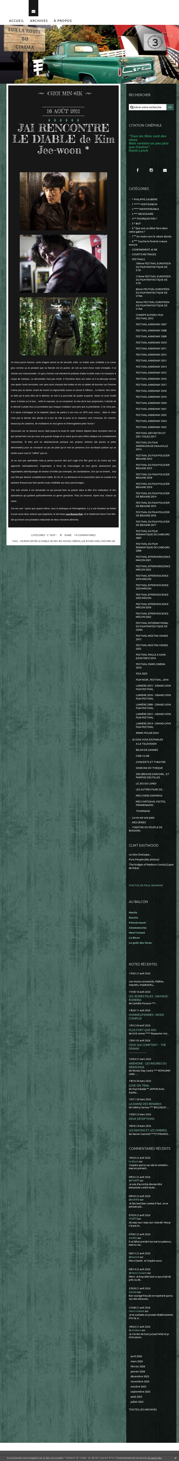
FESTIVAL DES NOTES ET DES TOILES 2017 (151, 435)
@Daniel (134, 1256)
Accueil (16, 20)
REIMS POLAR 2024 (147, 732)
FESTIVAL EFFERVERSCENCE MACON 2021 (153, 558)
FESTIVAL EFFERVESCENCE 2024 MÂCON (152, 587)
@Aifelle (134, 1199)
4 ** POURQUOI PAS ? (144, 218)
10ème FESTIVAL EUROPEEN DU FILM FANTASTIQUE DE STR (153, 267)
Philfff (133, 1218)
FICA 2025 (141, 673)
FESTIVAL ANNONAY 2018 (151, 390)
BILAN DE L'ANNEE (147, 749)
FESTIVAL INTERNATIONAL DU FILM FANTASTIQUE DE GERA (152, 626)
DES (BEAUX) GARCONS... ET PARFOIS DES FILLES (152, 776)
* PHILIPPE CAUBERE (144, 199)
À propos (63, 20)
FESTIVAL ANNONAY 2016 (151, 378)
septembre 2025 (140, 1391)
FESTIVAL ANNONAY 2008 (151, 330)
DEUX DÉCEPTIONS (141, 1118)
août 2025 (136, 1396)
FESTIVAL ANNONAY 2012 (151, 354)
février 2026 (138, 1366)
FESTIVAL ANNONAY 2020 (151, 402)
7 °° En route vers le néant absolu (151, 236)
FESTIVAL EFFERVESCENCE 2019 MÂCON (152, 577)
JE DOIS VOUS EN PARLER (147, 739)
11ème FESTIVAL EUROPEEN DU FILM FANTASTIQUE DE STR (153, 280)
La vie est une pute (143, 817)
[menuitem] (16, 20)
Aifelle (133, 1237)
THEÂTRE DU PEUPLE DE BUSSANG (145, 829)
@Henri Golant (138, 1272)
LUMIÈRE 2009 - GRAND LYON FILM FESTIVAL (153, 706)
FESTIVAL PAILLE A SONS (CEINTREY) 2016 (151, 656)
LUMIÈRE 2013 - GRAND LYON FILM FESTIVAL (153, 715)
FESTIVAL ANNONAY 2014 (151, 366)
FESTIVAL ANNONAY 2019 (151, 396)
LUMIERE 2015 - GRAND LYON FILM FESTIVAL (153, 687)
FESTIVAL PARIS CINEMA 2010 (150, 666)
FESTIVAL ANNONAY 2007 (151, 324)
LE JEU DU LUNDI (146, 783)
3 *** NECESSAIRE (142, 213)
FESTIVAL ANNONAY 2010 (151, 342)
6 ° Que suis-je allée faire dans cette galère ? (148, 230)
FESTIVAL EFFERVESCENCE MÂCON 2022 (152, 615)
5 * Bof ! (51, 535)
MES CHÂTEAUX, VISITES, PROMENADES (151, 803)
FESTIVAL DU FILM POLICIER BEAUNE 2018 (153, 476)
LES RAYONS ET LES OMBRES (148, 1130)
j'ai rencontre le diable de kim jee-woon (45, 541)
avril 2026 (136, 1356)
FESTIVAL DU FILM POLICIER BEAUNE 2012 (153, 457)
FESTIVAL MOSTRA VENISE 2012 (152, 637)
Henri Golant (137, 932)
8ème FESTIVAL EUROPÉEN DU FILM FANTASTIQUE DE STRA (152, 292)
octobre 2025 (138, 1386)
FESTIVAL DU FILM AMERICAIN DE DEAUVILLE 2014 (152, 446)
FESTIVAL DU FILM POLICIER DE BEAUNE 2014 (153, 495)
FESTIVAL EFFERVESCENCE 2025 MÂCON (152, 596)
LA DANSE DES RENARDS (145, 1103)
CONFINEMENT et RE (144, 249)
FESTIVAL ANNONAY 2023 (151, 414)
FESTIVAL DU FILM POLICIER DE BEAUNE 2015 (153, 504)
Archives (39, 20)
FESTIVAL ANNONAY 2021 (151, 408)
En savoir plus (155, 1458)
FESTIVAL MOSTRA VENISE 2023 (152, 647)
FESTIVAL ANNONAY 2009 (151, 336)
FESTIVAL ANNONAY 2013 (151, 360)
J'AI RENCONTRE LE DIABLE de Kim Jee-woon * (63, 138)
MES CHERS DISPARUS (149, 795)
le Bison (133, 1161)
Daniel (133, 1291)
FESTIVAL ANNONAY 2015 (151, 372)
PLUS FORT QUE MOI (142, 1030)
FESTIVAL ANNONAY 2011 (151, 348)
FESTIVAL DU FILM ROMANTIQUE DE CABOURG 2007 (153, 534)
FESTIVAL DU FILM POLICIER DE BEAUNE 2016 (153, 514)
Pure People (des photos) (144, 859)
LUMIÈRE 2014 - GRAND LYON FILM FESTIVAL (153, 725)
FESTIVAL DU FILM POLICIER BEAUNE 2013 (153, 466)
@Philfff (134, 1180)
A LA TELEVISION (146, 743)
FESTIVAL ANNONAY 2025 (151, 427)
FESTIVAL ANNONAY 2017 (151, 384)
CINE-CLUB (142, 755)
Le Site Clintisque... (140, 854)
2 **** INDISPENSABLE (145, 208)
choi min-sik (108, 541)
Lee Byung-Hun (74, 514)
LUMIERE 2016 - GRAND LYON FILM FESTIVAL (153, 697)
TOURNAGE (143, 810)
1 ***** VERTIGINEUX (144, 204)
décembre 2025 (140, 1376)
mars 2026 (137, 1361)
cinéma (76, 541)
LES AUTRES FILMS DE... (150, 789)
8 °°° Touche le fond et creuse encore (148, 243)
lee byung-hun (90, 541)
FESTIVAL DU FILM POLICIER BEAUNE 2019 (153, 485)
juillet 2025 (137, 1401)
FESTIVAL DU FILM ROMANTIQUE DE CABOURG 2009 (153, 547)
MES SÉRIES (139, 822)
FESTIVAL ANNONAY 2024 (151, 420)
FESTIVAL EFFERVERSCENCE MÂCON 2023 (153, 568)
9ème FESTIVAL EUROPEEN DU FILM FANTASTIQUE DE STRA (152, 305)
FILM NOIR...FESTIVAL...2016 (152, 679)
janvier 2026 (138, 1371)
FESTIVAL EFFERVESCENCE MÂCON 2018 (152, 606)
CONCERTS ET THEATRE (151, 761)
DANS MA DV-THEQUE (149, 767)
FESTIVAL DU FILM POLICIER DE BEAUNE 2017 (153, 523)
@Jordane (135, 1330)
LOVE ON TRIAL (139, 1085)
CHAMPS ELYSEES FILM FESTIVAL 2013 (149, 316)
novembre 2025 (140, 1381)
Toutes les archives (143, 1409)
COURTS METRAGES (144, 254)
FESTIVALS (138, 259)
